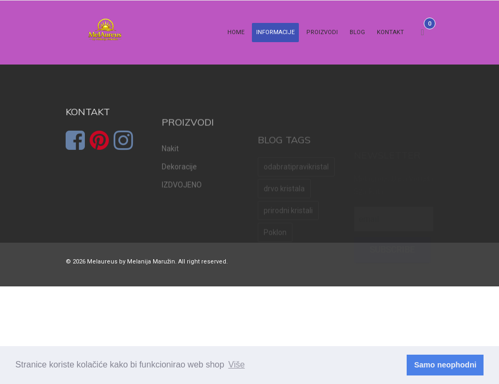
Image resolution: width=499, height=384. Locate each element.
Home (235, 32)
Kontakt (390, 32)
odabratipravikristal (296, 181)
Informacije (275, 32)
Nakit (170, 162)
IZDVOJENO (182, 199)
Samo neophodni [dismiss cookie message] (445, 365)
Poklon (275, 246)
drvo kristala (284, 202)
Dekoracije (179, 181)
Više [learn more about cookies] (236, 364)
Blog (357, 32)
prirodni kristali (288, 224)
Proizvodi (322, 32)
